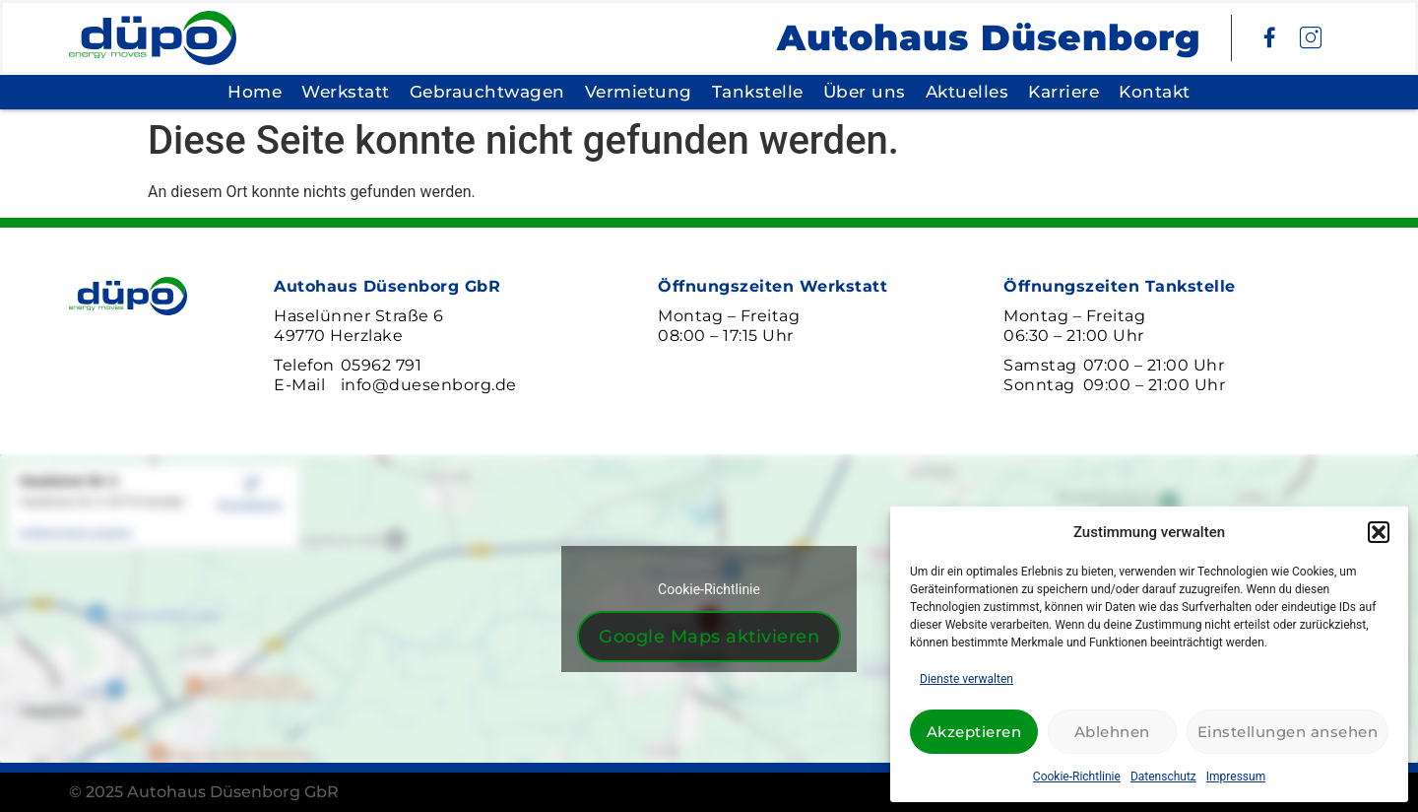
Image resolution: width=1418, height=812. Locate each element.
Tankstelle (758, 92)
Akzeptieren (974, 731)
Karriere (1063, 92)
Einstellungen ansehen (1288, 731)
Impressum (1235, 776)
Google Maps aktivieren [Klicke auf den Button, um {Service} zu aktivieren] (709, 636)
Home (254, 92)
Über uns (864, 92)
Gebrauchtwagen (487, 92)
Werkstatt (345, 92)
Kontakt (1155, 92)
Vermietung (638, 92)
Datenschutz (1163, 776)
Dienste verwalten (966, 679)
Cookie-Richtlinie (1077, 776)
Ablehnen (1112, 731)
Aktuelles (967, 92)
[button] (1378, 532)
